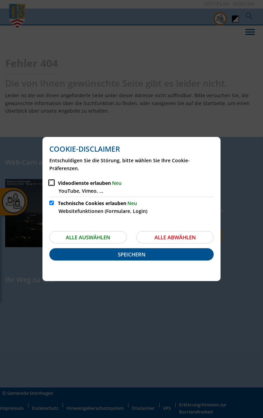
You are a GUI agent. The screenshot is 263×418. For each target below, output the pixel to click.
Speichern (132, 254)
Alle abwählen (175, 237)
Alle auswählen (88, 237)
